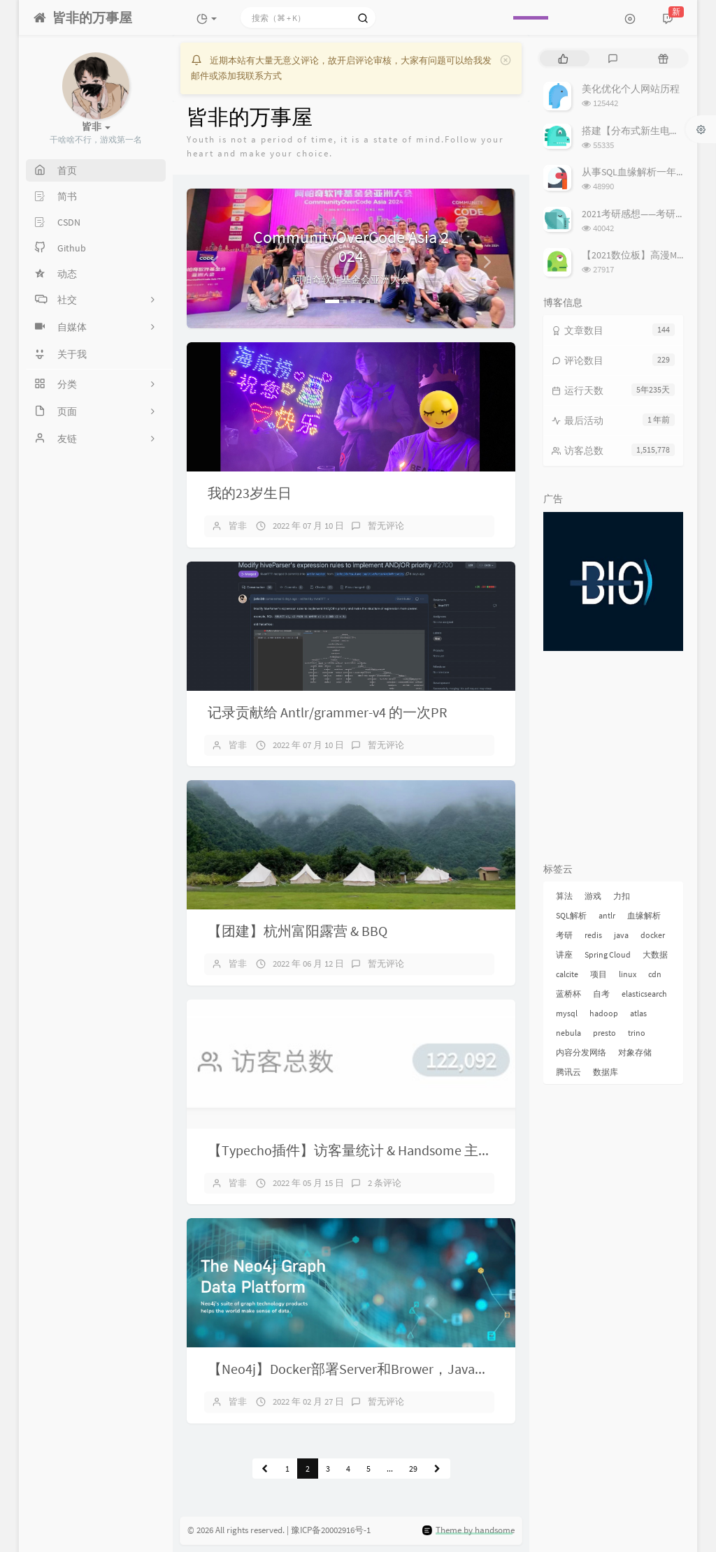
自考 (601, 993)
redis (593, 935)
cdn (654, 974)
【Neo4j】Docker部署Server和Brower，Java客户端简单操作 (390, 1368)
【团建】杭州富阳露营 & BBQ (297, 930)
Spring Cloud (608, 954)
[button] (211, 258)
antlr (607, 915)
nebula (568, 1032)
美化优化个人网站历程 (631, 88)
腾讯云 (568, 1072)
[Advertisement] (613, 759)
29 (413, 1468)
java (621, 935)
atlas (638, 1013)
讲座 (564, 954)
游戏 (593, 896)
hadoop (603, 1013)
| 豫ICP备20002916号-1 (329, 1530)
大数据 (655, 954)
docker (652, 935)
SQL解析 (571, 915)
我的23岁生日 (250, 493)
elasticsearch (644, 993)
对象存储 (635, 1052)
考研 (564, 935)
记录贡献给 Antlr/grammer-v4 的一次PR (328, 712)
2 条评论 (384, 1183)
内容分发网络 (581, 1052)
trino (636, 1032)
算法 (564, 896)
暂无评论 (386, 526)
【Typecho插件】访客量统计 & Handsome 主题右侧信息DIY (387, 1150)
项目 (598, 974)
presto (604, 1032)
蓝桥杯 (568, 993)
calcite (567, 974)
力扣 (621, 896)
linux (627, 974)
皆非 (238, 526)
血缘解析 (644, 915)
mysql (567, 1013)
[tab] (563, 58)
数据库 (605, 1072)
